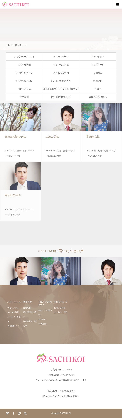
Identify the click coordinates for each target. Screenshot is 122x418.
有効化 (97, 89)
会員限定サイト (14, 326)
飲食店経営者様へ (98, 97)
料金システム (24, 89)
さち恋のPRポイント (24, 56)
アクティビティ (61, 56)
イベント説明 (97, 56)
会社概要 (97, 72)
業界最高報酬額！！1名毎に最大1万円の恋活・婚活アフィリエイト (61, 90)
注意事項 (24, 97)
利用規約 (97, 80)
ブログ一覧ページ (24, 72)
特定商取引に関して (61, 97)
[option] (20, 271)
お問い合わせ (24, 64)
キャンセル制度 (61, 64)
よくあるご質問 (61, 72)
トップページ (97, 64)
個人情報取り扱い (24, 80)
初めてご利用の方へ (61, 80)
